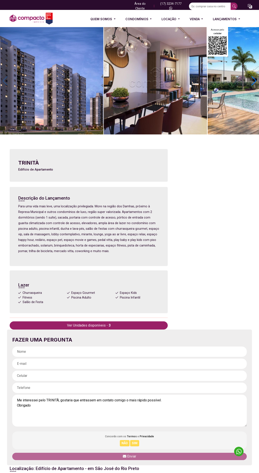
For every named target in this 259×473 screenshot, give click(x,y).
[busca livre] (234, 6)
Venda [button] (195, 19)
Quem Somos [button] (101, 19)
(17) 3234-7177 (170, 6)
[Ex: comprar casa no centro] (210, 6)
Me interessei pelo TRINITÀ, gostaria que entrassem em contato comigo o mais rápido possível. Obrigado (129, 411)
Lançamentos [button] (225, 19)
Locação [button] (169, 19)
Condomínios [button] (137, 19)
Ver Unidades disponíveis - (89, 325)
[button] (250, 6)
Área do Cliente (140, 6)
